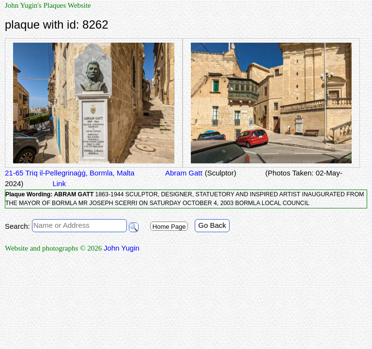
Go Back (212, 225)
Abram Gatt (183, 173)
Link (59, 183)
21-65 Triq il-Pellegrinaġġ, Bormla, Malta (70, 173)
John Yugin (122, 248)
